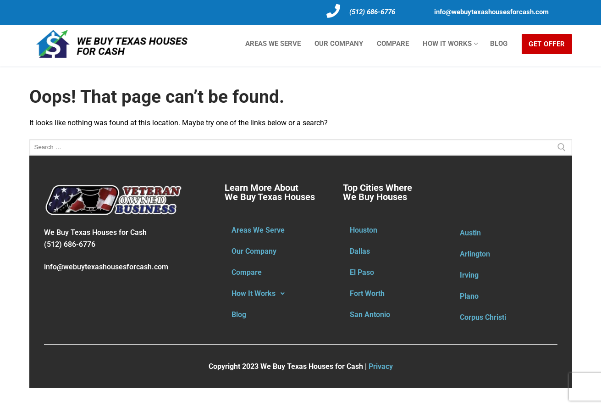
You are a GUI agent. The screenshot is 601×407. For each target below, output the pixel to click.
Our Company (254, 251)
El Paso (362, 272)
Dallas (360, 251)
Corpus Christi (483, 317)
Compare (247, 272)
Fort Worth (367, 293)
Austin (470, 233)
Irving (469, 275)
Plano (469, 296)
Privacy (381, 366)
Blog (239, 314)
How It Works (261, 293)
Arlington (475, 254)
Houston (363, 230)
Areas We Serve (258, 230)
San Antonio (370, 314)
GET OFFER (547, 44)
